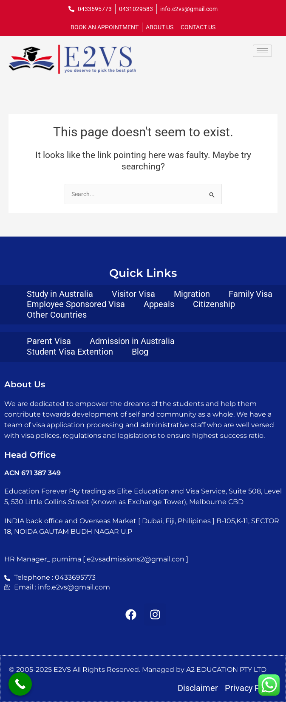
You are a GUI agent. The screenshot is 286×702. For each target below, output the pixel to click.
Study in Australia (60, 294)
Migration (192, 294)
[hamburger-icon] (262, 51)
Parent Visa (49, 341)
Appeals (159, 304)
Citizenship (214, 304)
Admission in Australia (132, 341)
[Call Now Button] (20, 684)
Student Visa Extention (70, 352)
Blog (140, 352)
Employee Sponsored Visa (76, 304)
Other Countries (57, 315)
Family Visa (250, 294)
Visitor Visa (133, 294)
